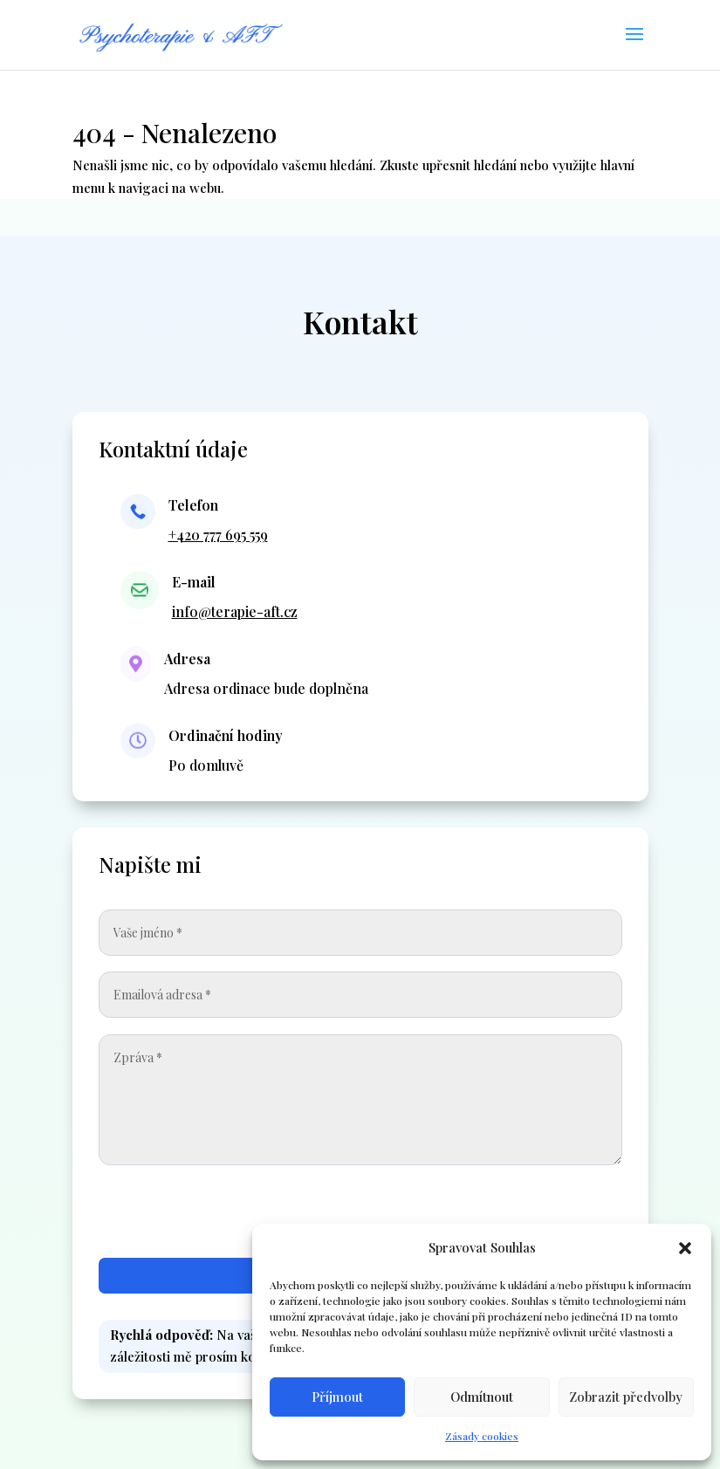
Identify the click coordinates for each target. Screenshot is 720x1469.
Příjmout (337, 1396)
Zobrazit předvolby (625, 1396)
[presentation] (489, 1216)
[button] (685, 1248)
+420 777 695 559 (218, 534)
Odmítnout (481, 1396)
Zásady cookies (481, 1436)
